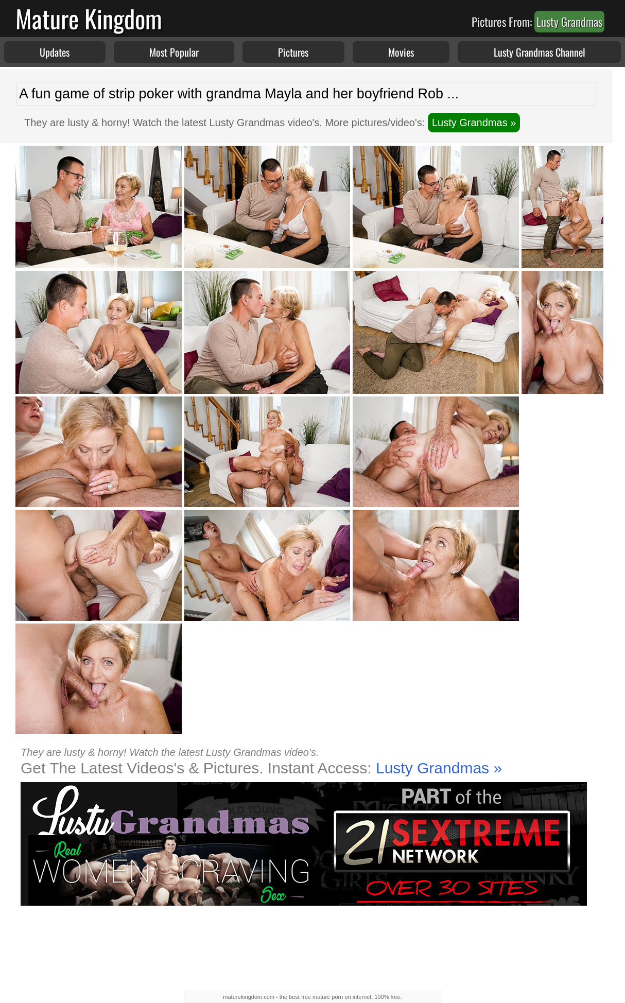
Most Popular (174, 52)
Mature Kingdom (88, 18)
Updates (55, 52)
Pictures (293, 52)
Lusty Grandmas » (474, 122)
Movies (401, 52)
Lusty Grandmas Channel (539, 52)
